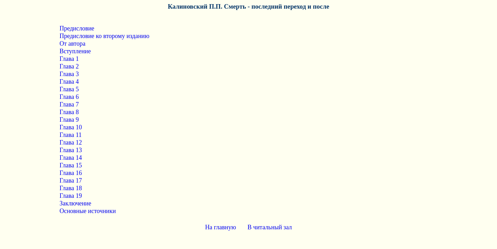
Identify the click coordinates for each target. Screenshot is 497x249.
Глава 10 (70, 127)
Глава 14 (70, 157)
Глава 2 (69, 66)
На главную (220, 227)
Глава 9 (69, 119)
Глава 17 (70, 180)
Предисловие (76, 28)
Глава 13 (70, 150)
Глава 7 (69, 104)
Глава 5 (69, 89)
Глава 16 (70, 172)
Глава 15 (70, 165)
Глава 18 (70, 188)
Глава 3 (69, 74)
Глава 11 (70, 134)
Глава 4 (69, 81)
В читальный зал (269, 227)
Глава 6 (69, 96)
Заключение (75, 203)
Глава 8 (69, 112)
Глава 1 (69, 58)
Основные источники (87, 211)
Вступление (75, 51)
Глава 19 (70, 195)
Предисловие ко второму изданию (104, 36)
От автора (72, 43)
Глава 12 (70, 142)
